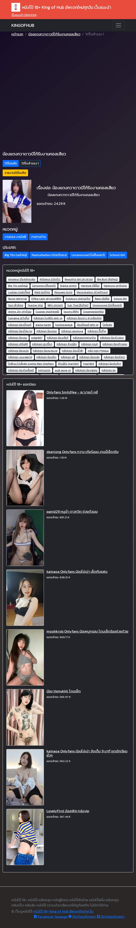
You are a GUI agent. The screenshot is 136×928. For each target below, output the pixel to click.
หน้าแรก (17, 34)
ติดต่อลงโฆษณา (82, 916)
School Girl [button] (117, 255)
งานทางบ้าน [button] (38, 237)
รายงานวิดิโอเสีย (15, 173)
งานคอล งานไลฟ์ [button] (15, 237)
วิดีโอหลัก (11, 163)
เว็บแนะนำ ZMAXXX (24, 15)
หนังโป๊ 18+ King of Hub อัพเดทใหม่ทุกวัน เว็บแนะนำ (61, 7)
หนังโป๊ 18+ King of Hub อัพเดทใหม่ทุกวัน (63, 911)
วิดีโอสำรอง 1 (30, 163)
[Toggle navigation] (118, 25)
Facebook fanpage (51, 916)
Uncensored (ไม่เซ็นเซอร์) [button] (88, 255)
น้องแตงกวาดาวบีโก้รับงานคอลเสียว (54, 34)
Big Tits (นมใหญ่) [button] (16, 255)
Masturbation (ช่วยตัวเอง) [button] (49, 255)
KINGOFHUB (22, 25)
